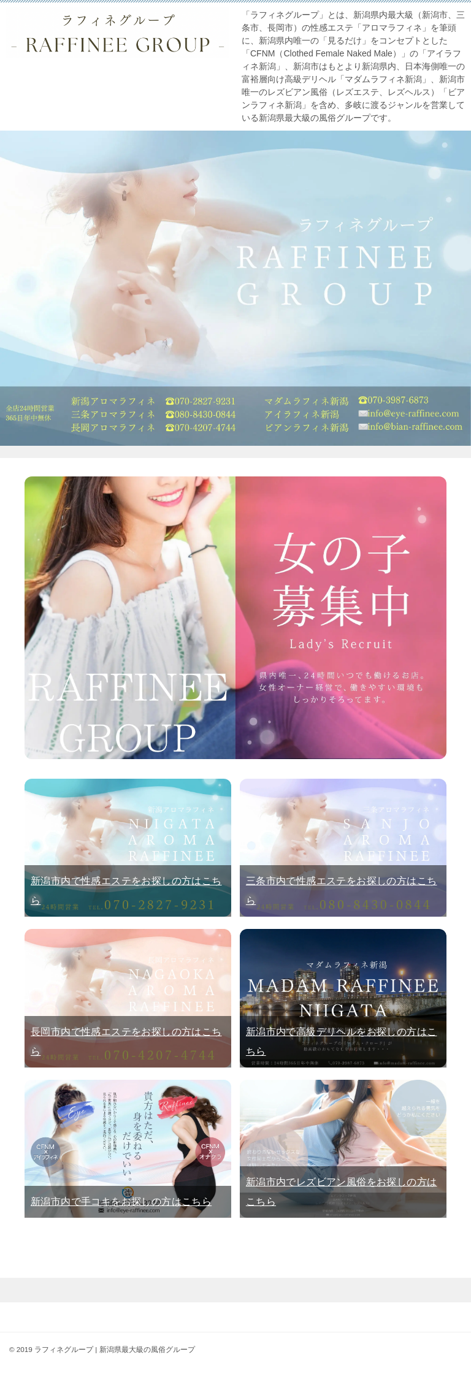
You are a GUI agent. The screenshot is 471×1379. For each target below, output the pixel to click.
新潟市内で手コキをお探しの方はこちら (121, 1201)
